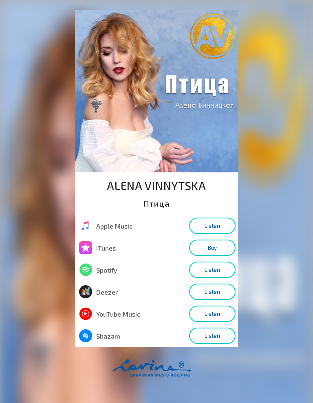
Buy (212, 247)
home (164, 372)
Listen (212, 225)
